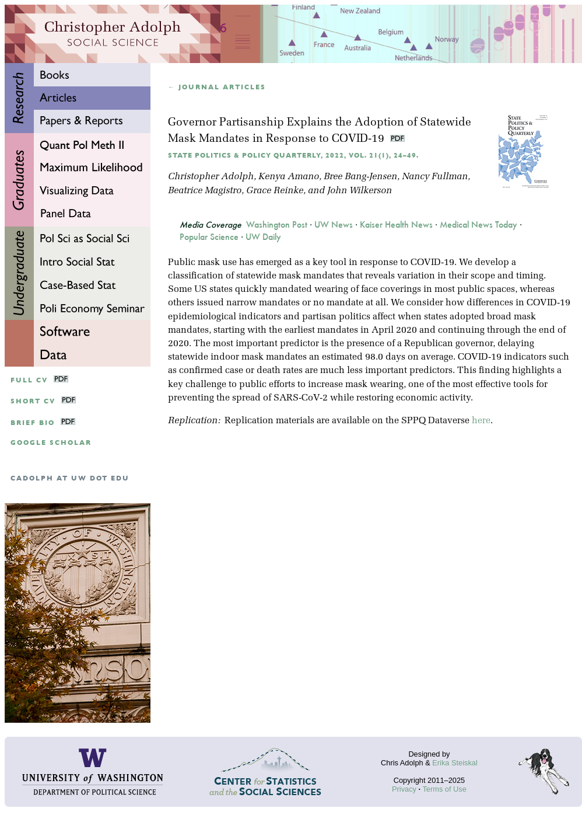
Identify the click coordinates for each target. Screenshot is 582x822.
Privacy (404, 789)
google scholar (51, 443)
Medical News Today (478, 225)
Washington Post (276, 225)
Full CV (29, 380)
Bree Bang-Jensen (360, 177)
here (481, 421)
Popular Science (209, 237)
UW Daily (263, 237)
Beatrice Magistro (204, 191)
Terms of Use (444, 789)
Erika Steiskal (455, 762)
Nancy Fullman (435, 177)
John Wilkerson (359, 191)
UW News (333, 225)
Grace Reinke (274, 191)
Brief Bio (32, 423)
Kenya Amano (288, 177)
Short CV (32, 401)
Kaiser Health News (396, 225)
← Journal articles (217, 87)
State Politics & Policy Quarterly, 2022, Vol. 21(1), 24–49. (293, 155)
